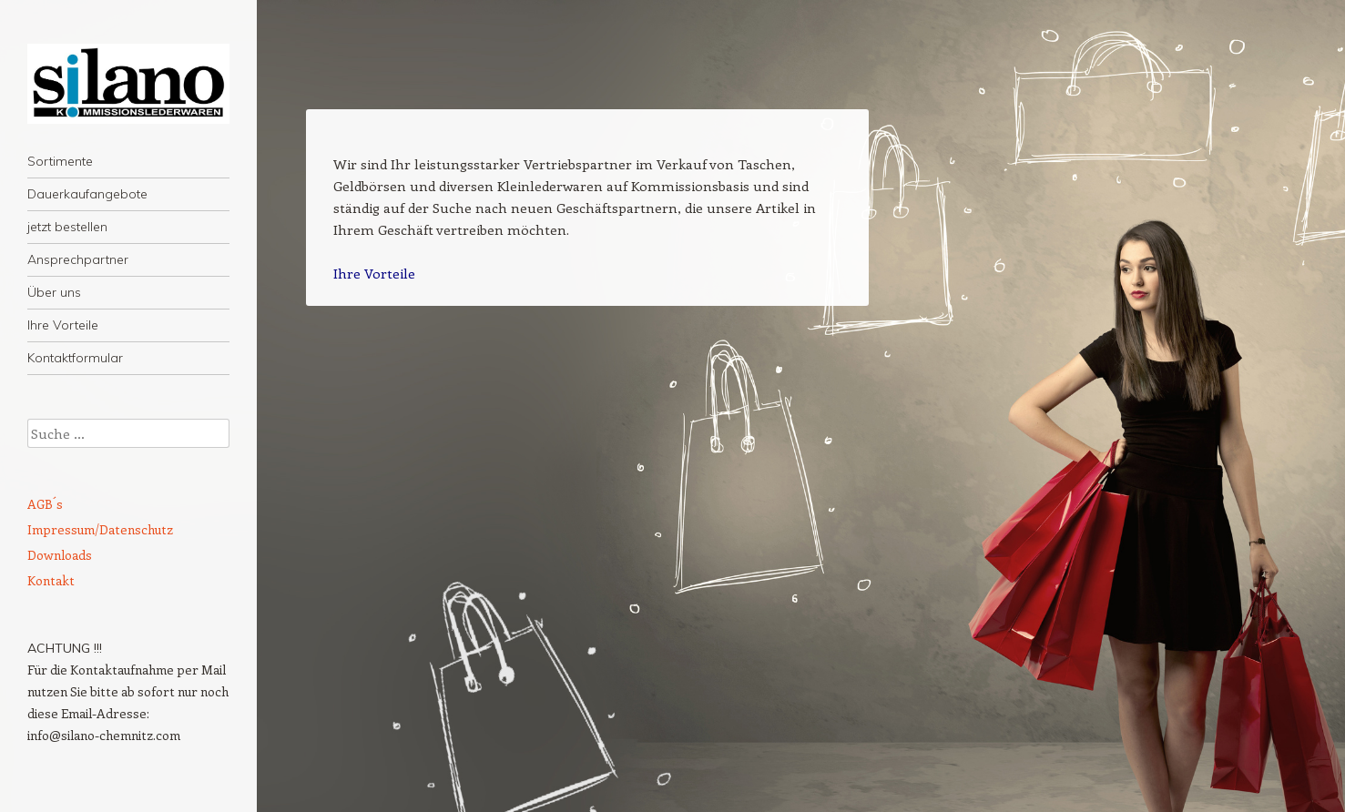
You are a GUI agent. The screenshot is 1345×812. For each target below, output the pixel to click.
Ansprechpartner (77, 259)
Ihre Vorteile (62, 325)
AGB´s (45, 504)
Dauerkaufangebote (87, 194)
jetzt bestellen (67, 226)
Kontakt (51, 580)
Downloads (59, 554)
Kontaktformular (75, 358)
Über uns (54, 292)
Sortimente (60, 161)
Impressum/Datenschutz (100, 529)
